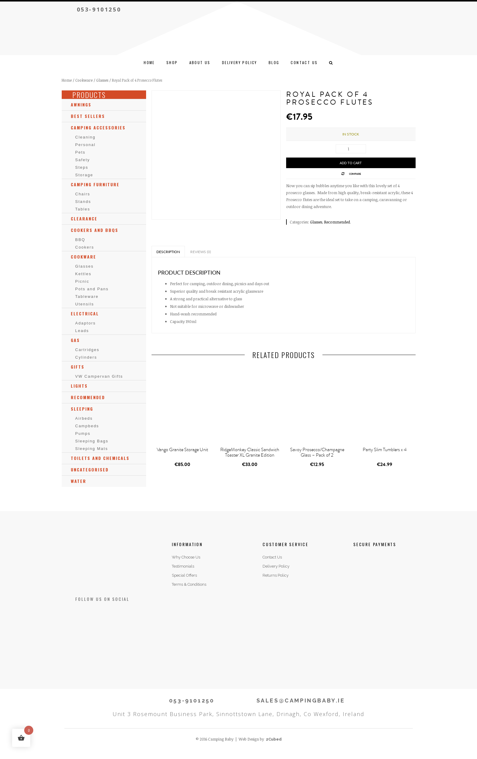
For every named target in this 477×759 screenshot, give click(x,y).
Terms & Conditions (189, 584)
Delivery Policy (239, 62)
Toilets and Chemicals (100, 458)
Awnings (81, 104)
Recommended (337, 222)
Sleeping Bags (92, 441)
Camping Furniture (95, 184)
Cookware (84, 80)
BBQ (80, 239)
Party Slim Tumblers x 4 (385, 449)
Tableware (87, 296)
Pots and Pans (92, 289)
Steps (81, 167)
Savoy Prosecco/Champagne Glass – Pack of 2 (317, 452)
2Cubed (274, 739)
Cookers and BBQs (94, 230)
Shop (172, 62)
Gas (75, 340)
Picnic (82, 281)
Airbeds (84, 418)
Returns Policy (276, 575)
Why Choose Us (186, 557)
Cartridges (87, 349)
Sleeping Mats (91, 448)
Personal (85, 144)
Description (168, 251)
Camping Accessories (98, 127)
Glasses (102, 80)
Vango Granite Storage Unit (182, 449)
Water (78, 481)
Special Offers (184, 575)
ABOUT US (200, 62)
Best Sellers (88, 116)
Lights (79, 386)
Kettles (83, 274)
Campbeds (87, 426)
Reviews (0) (200, 251)
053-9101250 (99, 9)
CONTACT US (304, 62)
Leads (82, 330)
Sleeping (82, 409)
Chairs (82, 194)
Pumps (82, 433)
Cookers (84, 247)
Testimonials (183, 566)
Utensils (84, 304)
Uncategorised (90, 469)
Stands (83, 201)
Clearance (84, 218)
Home (149, 62)
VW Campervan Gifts (99, 376)
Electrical (85, 313)
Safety (82, 160)
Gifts (77, 366)
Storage (84, 175)
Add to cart (351, 163)
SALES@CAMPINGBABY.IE (300, 700)
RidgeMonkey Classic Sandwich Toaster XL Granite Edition (249, 452)
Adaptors (85, 323)
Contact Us (272, 557)
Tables (82, 209)
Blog (274, 62)
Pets (80, 152)
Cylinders (86, 357)
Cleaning (85, 137)
